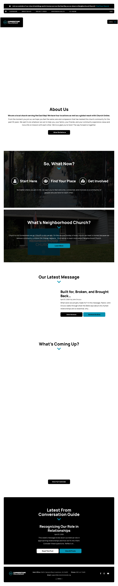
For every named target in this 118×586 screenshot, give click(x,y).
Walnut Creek (41, 11)
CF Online (72, 11)
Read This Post (47, 551)
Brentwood (26, 11)
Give (111, 11)
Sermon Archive (94, 315)
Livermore (13, 11)
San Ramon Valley (58, 11)
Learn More (59, 246)
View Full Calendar (59, 482)
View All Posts (70, 551)
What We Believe (59, 132)
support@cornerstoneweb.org (61, 575)
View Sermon (71, 315)
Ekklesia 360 (59, 579)
